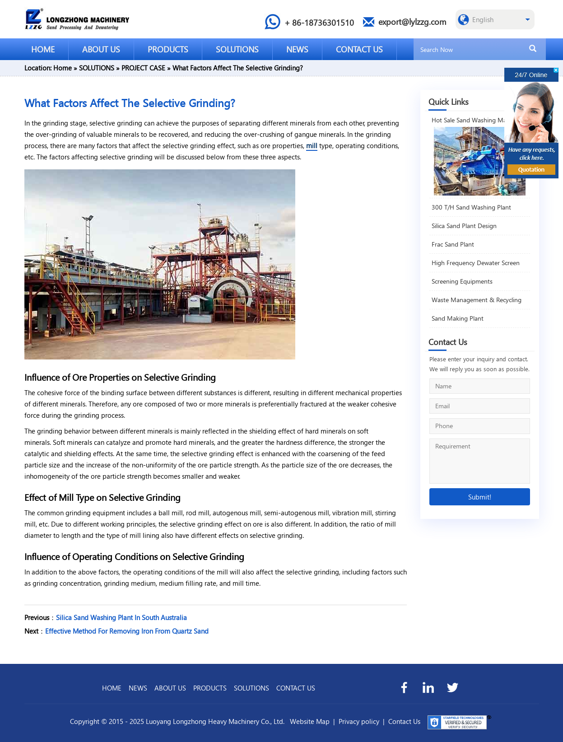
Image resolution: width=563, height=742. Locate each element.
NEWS (297, 49)
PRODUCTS (168, 49)
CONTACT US (359, 49)
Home (62, 67)
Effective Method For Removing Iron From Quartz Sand (127, 630)
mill (311, 145)
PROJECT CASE (143, 67)
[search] (532, 49)
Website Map (310, 721)
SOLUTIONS (237, 49)
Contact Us (404, 721)
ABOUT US (101, 49)
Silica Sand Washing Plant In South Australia (121, 617)
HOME (43, 49)
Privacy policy (359, 721)
